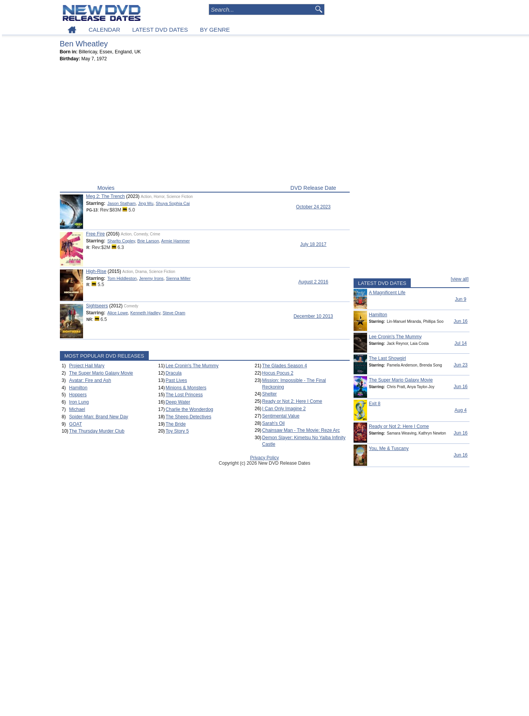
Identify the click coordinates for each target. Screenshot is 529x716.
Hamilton (78, 387)
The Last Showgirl (387, 358)
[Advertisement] (205, 125)
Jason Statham (121, 203)
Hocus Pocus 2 (277, 373)
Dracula (174, 373)
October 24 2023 (313, 207)
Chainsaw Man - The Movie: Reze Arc (301, 430)
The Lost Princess (184, 394)
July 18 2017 (313, 244)
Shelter (269, 394)
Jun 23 (461, 365)
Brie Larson (148, 241)
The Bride (176, 424)
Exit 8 (375, 403)
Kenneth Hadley (145, 312)
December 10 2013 (313, 316)
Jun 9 (460, 299)
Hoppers (78, 394)
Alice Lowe (117, 312)
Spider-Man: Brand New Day (98, 416)
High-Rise (96, 271)
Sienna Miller (178, 278)
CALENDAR (104, 29)
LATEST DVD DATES (160, 29)
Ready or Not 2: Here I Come (292, 401)
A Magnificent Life (387, 292)
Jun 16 (461, 321)
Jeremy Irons (151, 278)
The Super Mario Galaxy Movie (101, 373)
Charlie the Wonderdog (189, 409)
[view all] (459, 279)
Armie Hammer (175, 241)
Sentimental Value (280, 416)
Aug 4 (460, 410)
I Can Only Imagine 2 (284, 408)
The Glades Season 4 (284, 365)
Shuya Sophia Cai (173, 203)
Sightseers (97, 306)
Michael (77, 409)
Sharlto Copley (121, 241)
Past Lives (176, 380)
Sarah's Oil (273, 423)
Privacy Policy (264, 457)
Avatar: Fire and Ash (90, 380)
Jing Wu (145, 203)
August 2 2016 (313, 282)
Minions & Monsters (186, 387)
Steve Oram (174, 312)
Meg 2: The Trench (105, 196)
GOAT (75, 424)
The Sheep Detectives (188, 416)
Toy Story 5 (177, 431)
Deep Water (178, 402)
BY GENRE (215, 29)
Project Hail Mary (86, 365)
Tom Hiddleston (122, 278)
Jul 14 (460, 343)
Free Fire (95, 234)
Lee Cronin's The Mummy (192, 365)
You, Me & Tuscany (389, 448)
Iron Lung (79, 402)
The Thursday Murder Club (96, 431)
